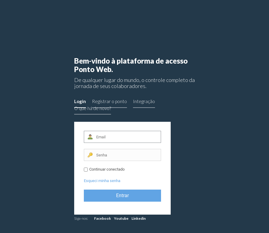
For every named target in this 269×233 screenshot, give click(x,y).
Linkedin (138, 218)
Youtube (121, 218)
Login (80, 101)
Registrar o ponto (109, 101)
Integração (144, 101)
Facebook (102, 218)
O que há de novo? (92, 108)
